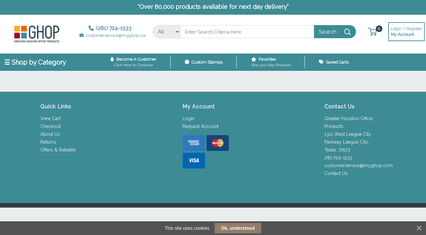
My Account (406, 31)
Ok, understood (238, 228)
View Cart (50, 118)
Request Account (200, 126)
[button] (372, 31)
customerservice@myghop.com (358, 165)
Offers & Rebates (58, 149)
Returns (48, 142)
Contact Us (336, 173)
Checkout (50, 126)
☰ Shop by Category (35, 62)
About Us (50, 134)
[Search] (247, 31)
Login (188, 118)
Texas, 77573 (337, 149)
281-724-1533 (338, 157)
